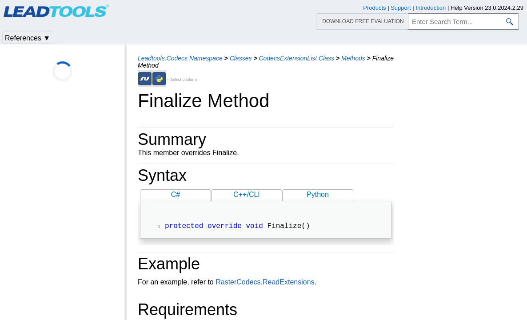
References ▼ (27, 38)
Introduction (430, 7)
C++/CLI (246, 194)
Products (374, 7)
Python (318, 194)
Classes (241, 58)
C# (175, 194)
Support (401, 7)
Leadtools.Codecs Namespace (180, 58)
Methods (353, 58)
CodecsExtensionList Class (296, 58)
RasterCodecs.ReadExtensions (265, 283)
